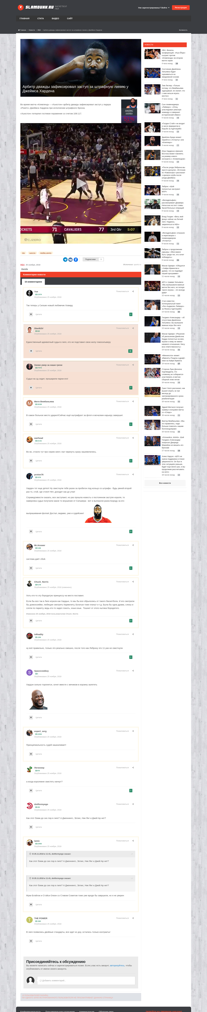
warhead (38, 438)
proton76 (39, 474)
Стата (40, 18)
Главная (25, 18)
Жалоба (24, 269)
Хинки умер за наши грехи (48, 365)
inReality (38, 634)
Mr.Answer (39, 545)
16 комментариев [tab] (33, 282)
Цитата (39, 314)
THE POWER (40, 918)
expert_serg (40, 731)
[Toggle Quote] (30, 854)
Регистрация (181, 7)
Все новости (165, 483)
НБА (22, 265)
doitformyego (41, 804)
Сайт (70, 18)
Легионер (39, 767)
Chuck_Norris (41, 582)
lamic (37, 841)
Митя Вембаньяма (44, 401)
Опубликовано (47, 297)
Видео (55, 18)
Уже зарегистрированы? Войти (153, 8)
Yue (36, 291)
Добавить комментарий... (53, 980)
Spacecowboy (41, 671)
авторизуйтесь (117, 965)
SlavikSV (38, 328)
